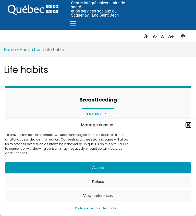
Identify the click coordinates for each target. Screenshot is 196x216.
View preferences (98, 195)
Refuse (98, 181)
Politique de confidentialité (95, 208)
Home (10, 50)
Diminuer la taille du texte (154, 35)
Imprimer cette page (183, 35)
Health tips (30, 50)
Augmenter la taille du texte (171, 35)
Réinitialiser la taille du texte (162, 35)
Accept (98, 167)
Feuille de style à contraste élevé (145, 35)
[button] (188, 125)
